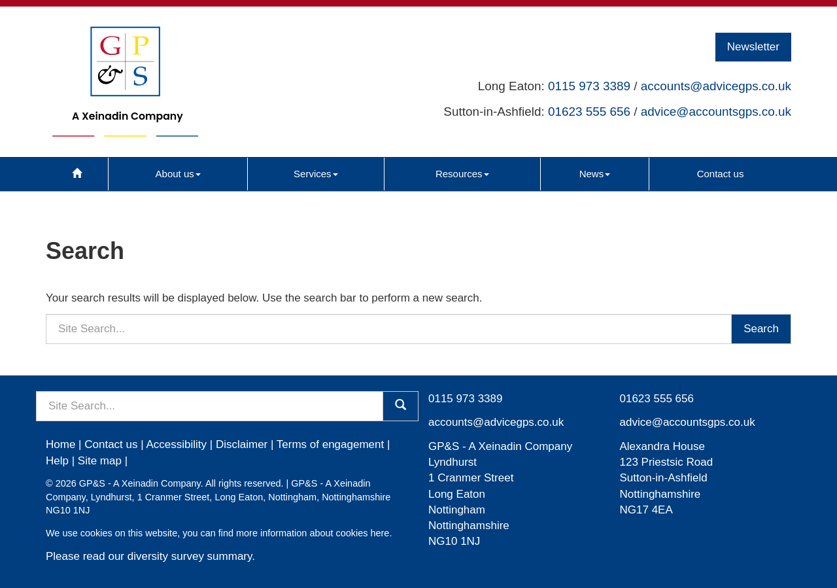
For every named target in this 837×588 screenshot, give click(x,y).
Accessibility (176, 444)
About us (178, 173)
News (595, 173)
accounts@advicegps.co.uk (716, 86)
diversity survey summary (190, 556)
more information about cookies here (312, 533)
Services (316, 173)
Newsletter (753, 47)
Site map (100, 461)
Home (60, 444)
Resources (462, 173)
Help (57, 461)
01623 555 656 (589, 111)
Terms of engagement (330, 444)
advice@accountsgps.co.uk (716, 111)
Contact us (720, 173)
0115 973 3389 (589, 86)
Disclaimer (241, 444)
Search (761, 328)
